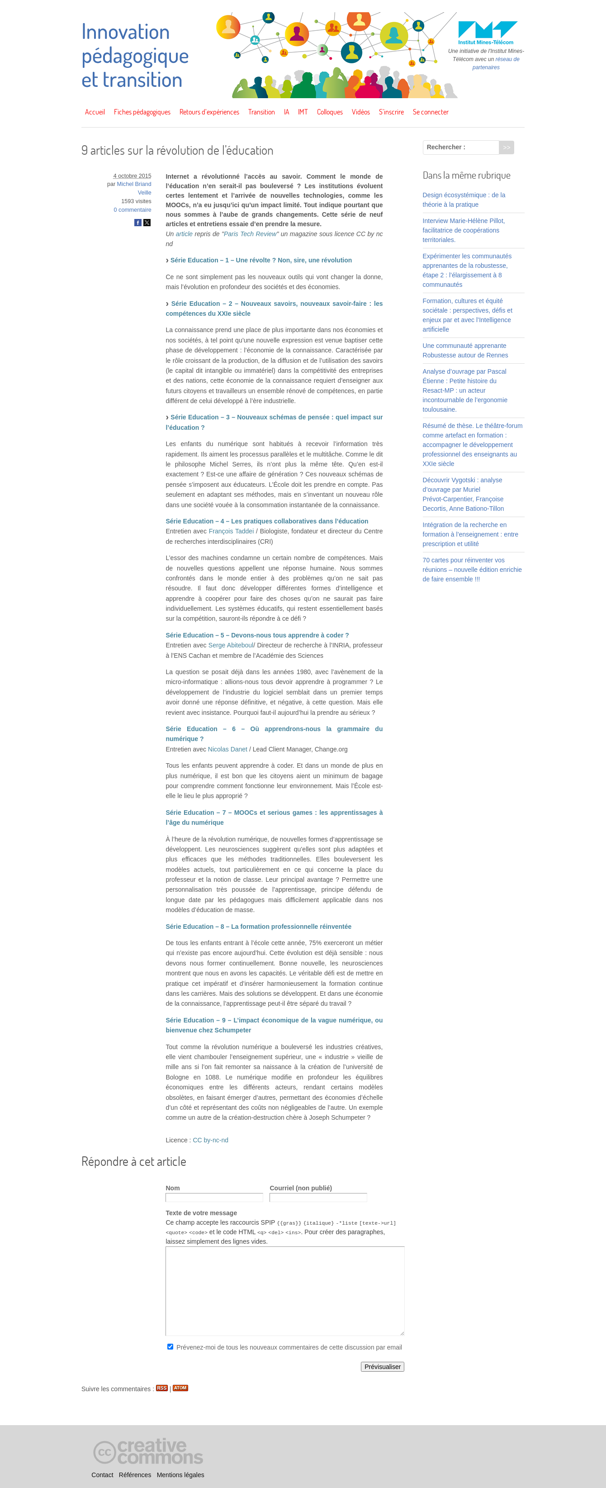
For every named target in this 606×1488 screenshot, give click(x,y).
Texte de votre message (201, 1213)
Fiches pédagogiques (142, 111)
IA (286, 111)
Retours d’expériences (209, 111)
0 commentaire (133, 210)
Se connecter (431, 111)
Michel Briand (134, 184)
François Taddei (231, 531)
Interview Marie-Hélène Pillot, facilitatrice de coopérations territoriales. (464, 230)
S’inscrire (391, 111)
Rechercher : (446, 147)
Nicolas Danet (227, 749)
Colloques (330, 111)
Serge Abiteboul (230, 645)
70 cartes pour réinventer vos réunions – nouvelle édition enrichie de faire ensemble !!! (472, 569)
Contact (102, 1474)
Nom (173, 1188)
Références (135, 1474)
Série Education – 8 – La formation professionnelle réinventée (258, 926)
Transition (261, 111)
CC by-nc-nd (210, 1140)
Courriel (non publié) (301, 1188)
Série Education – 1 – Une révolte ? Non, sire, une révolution (261, 260)
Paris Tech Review (250, 234)
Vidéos (361, 111)
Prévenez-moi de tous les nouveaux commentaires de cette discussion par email (289, 1347)
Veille (145, 193)
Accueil (95, 111)
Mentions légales (180, 1474)
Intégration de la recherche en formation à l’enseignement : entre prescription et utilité (471, 534)
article (184, 234)
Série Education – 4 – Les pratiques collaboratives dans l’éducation (267, 521)
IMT (303, 111)
